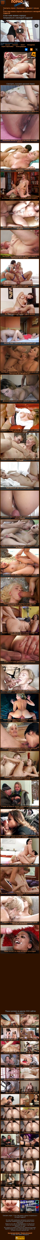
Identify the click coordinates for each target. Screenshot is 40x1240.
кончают (15, 45)
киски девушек (21, 46)
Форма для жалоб (26, 1233)
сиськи (7, 45)
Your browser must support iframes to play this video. (20, 31)
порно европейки (7, 46)
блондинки (31, 45)
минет (23, 45)
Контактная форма (14, 1233)
